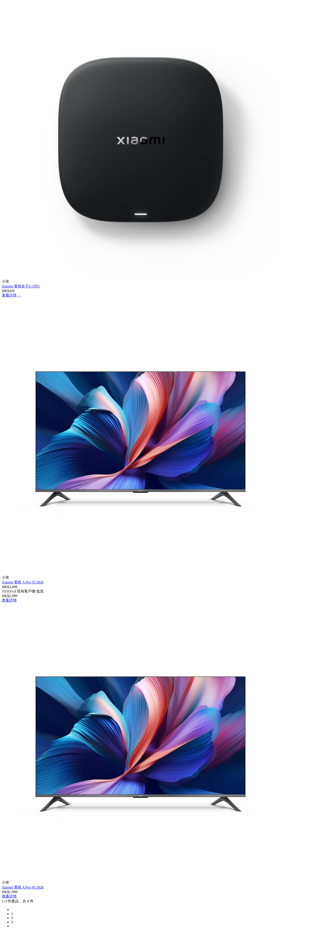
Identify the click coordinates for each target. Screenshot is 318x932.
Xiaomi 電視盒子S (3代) (21, 286)
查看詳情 (9, 295)
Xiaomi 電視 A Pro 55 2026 (23, 582)
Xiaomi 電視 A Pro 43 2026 (23, 887)
